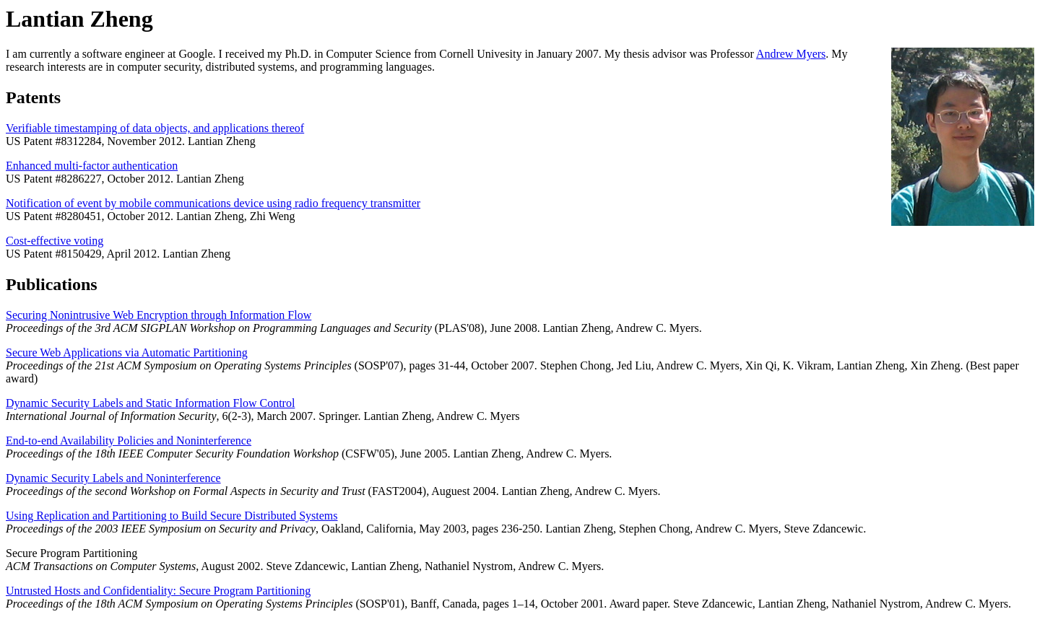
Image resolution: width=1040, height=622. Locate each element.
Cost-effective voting (54, 241)
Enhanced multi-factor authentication (92, 165)
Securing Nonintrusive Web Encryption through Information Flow (158, 315)
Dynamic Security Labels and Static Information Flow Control (150, 403)
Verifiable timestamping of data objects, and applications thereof (155, 128)
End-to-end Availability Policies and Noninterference (128, 440)
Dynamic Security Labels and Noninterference (113, 478)
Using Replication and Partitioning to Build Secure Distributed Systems (172, 515)
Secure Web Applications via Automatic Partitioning (127, 352)
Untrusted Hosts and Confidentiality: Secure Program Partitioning (158, 590)
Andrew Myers (791, 54)
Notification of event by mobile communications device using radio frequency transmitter (213, 203)
